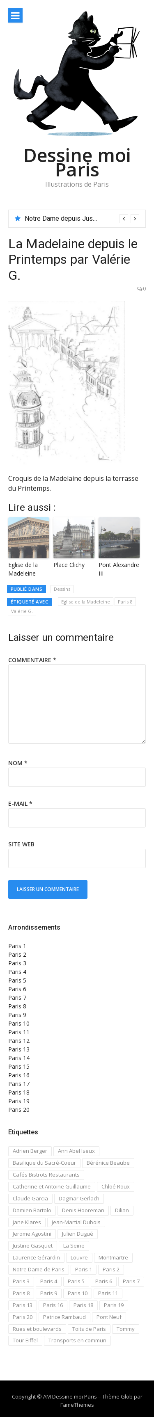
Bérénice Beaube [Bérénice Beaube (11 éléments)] (108, 1162)
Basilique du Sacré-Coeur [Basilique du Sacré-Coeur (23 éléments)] (44, 1162)
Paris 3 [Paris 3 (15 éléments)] (21, 1281)
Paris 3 (17, 963)
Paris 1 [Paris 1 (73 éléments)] (83, 1269)
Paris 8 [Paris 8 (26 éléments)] (21, 1293)
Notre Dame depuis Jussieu (65, 218)
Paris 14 (19, 1058)
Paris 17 (19, 1084)
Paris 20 (19, 1109)
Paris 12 (19, 1040)
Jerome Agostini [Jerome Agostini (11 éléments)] (32, 1233)
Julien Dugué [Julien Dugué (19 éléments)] (77, 1233)
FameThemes (77, 1404)
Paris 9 (17, 1015)
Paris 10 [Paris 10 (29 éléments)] (77, 1293)
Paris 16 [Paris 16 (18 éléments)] (53, 1305)
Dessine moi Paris (77, 162)
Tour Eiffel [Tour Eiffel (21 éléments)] (25, 1340)
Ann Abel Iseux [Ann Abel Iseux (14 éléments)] (76, 1150)
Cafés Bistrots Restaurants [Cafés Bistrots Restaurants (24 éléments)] (46, 1174)
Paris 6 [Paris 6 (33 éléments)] (103, 1281)
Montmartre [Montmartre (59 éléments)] (113, 1257)
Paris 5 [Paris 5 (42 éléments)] (76, 1281)
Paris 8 (125, 602)
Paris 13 (19, 1049)
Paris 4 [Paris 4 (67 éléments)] (48, 1281)
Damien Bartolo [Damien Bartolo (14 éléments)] (32, 1210)
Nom (18, 763)
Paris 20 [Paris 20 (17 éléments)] (22, 1317)
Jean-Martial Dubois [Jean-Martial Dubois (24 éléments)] (76, 1222)
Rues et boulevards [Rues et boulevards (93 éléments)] (37, 1328)
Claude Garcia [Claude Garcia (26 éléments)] (30, 1198)
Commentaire (32, 660)
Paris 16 (19, 1075)
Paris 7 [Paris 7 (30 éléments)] (131, 1281)
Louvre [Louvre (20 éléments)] (79, 1257)
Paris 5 (17, 980)
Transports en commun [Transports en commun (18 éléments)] (77, 1340)
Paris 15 (19, 1066)
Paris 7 (17, 997)
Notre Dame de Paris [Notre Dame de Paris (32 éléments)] (38, 1269)
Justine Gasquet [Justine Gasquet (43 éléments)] (33, 1245)
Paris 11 (19, 1032)
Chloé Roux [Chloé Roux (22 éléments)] (115, 1186)
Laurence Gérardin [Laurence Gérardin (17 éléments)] (36, 1257)
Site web (21, 844)
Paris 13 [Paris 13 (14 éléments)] (22, 1305)
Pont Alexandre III (119, 569)
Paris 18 (19, 1092)
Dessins (62, 589)
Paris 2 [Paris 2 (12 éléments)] (111, 1269)
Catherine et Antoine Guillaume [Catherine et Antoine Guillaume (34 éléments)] (52, 1186)
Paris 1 (17, 946)
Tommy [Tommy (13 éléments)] (126, 1328)
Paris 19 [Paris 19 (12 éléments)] (114, 1305)
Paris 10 (19, 1023)
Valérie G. (22, 611)
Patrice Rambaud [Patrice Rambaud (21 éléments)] (64, 1317)
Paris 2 (17, 954)
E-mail (20, 803)
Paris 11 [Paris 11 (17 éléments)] (108, 1293)
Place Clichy (69, 565)
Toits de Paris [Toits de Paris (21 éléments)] (89, 1328)
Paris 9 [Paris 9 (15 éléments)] (48, 1293)
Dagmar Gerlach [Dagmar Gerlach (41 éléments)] (79, 1198)
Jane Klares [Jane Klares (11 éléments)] (27, 1222)
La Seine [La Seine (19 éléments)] (74, 1245)
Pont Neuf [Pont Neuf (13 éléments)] (109, 1317)
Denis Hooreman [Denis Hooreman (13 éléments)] (83, 1210)
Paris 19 (19, 1101)
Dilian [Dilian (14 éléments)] (122, 1210)
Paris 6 (17, 989)
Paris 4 (17, 972)
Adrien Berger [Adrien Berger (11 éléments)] (30, 1150)
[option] (82, 218)
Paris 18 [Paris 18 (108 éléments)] (83, 1305)
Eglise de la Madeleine (23, 569)
